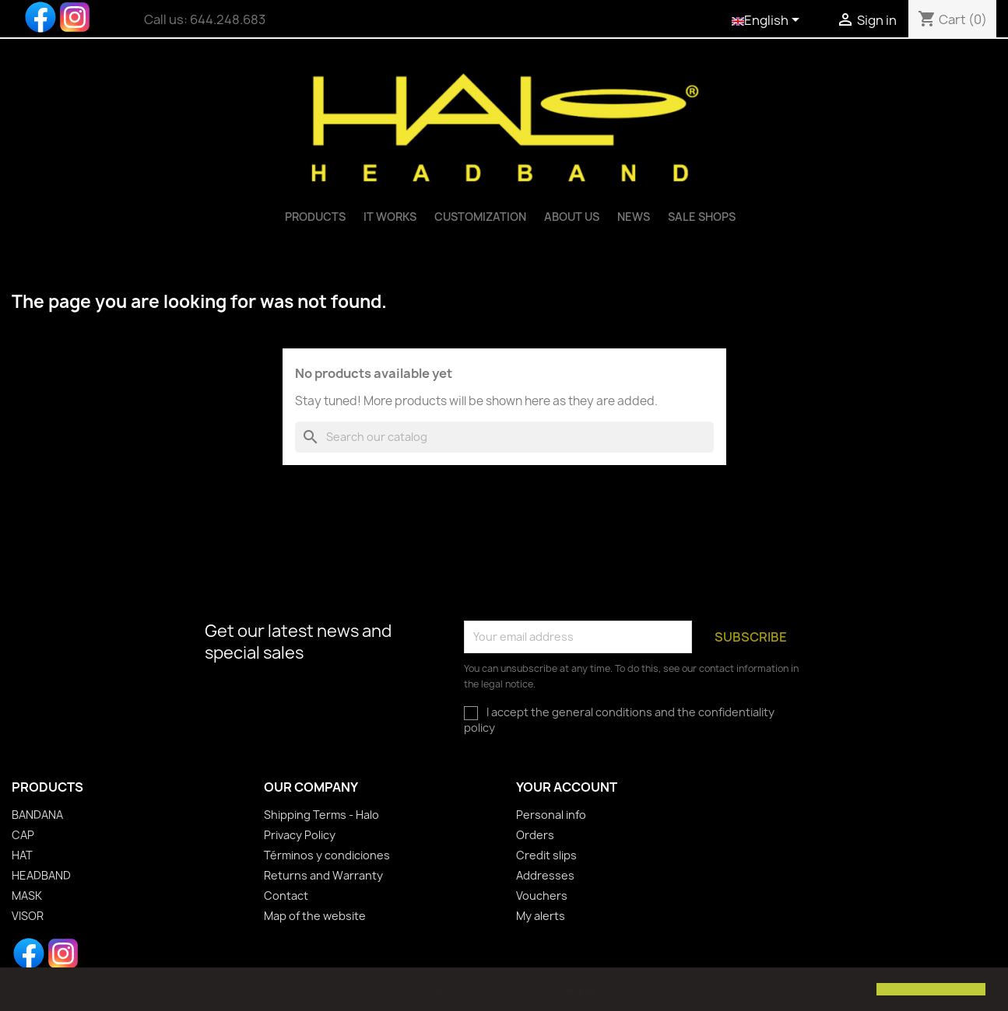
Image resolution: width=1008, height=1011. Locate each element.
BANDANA (37, 814)
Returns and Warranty (323, 875)
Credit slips (546, 855)
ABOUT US (571, 216)
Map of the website (315, 915)
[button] (25, 990)
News (633, 216)
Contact (286, 895)
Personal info (551, 814)
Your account (566, 787)
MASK (27, 895)
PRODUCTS (315, 216)
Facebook (40, 17)
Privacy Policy (299, 834)
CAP (23, 834)
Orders (535, 834)
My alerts (540, 915)
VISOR (28, 915)
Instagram (74, 17)
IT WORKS (390, 216)
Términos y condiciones (327, 855)
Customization (480, 216)
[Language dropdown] (768, 21)
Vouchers (541, 895)
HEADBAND (41, 875)
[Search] (504, 437)
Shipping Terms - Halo (321, 814)
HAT (22, 855)
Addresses (545, 875)
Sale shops (702, 216)
